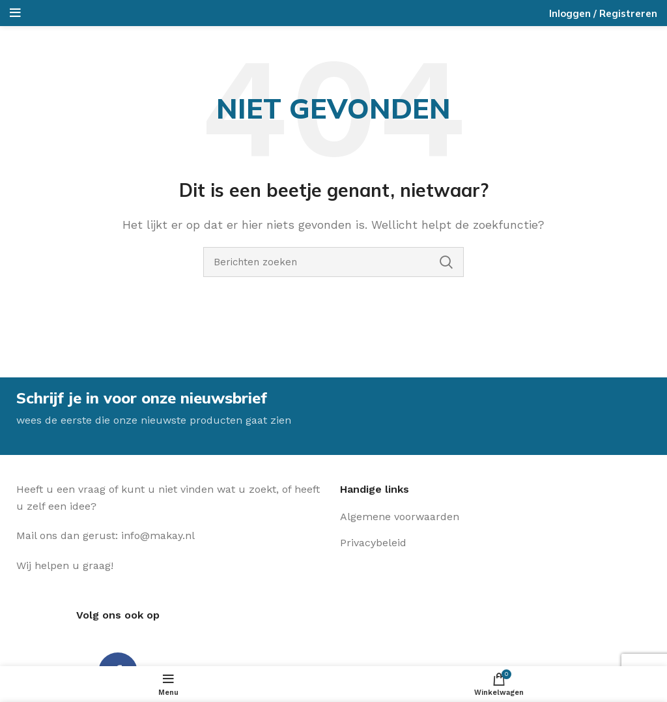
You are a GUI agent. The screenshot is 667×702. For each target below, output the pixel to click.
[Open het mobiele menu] (15, 13)
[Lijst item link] (441, 516)
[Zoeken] (333, 262)
